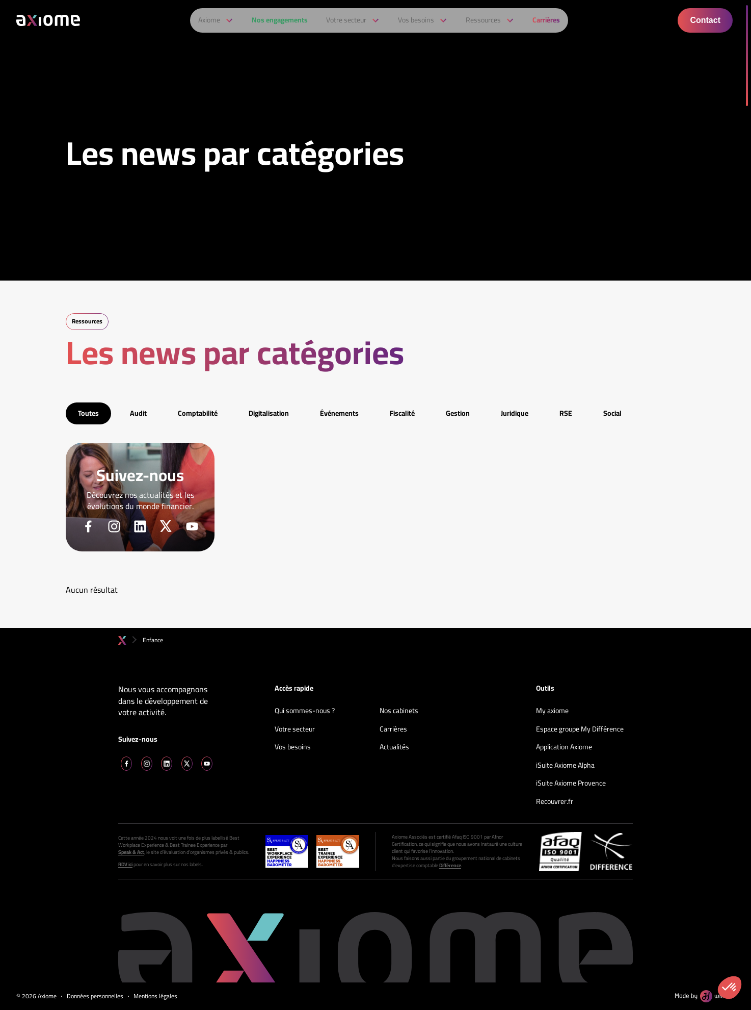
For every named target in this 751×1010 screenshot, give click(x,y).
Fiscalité (402, 413)
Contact (705, 20)
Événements (339, 413)
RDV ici (125, 864)
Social (612, 413)
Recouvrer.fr (554, 802)
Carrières (393, 729)
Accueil (122, 640)
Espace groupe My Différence (580, 729)
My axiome (552, 711)
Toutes (88, 413)
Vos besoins (293, 747)
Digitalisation (269, 413)
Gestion (458, 413)
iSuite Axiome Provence (571, 783)
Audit (138, 413)
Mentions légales (155, 996)
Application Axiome (564, 747)
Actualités (394, 747)
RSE (565, 413)
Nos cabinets (399, 711)
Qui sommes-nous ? (305, 711)
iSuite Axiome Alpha (565, 766)
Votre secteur (295, 729)
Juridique (514, 413)
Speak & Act (131, 852)
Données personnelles (95, 996)
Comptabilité (198, 413)
